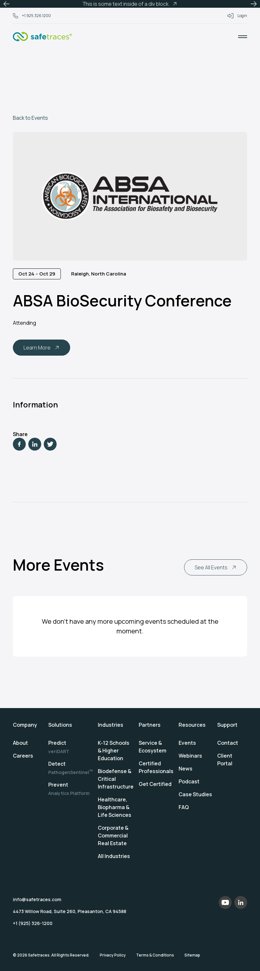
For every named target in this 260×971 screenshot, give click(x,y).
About (20, 742)
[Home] (42, 37)
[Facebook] (19, 444)
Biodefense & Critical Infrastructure (116, 779)
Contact (227, 742)
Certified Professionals (156, 767)
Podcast (189, 781)
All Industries (114, 856)
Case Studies (195, 794)
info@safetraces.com (37, 899)
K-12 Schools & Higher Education (113, 750)
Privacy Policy (113, 955)
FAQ (184, 807)
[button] (6, 4)
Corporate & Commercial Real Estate (113, 835)
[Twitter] (50, 444)
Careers (23, 755)
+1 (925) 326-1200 (32, 923)
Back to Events (30, 117)
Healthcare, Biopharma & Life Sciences (114, 807)
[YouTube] (225, 902)
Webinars (190, 755)
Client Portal (224, 759)
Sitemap (192, 955)
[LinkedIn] (34, 444)
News (185, 768)
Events (187, 742)
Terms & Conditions (155, 955)
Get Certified (155, 784)
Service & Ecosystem (152, 746)
